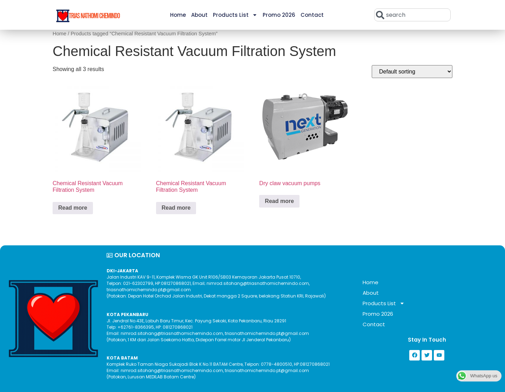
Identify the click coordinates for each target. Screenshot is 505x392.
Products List (235, 14)
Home (178, 15)
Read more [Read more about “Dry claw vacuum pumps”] (279, 201)
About (199, 15)
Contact (312, 15)
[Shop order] (412, 71)
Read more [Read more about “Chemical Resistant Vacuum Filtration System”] (72, 208)
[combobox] (412, 14)
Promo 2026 (279, 15)
